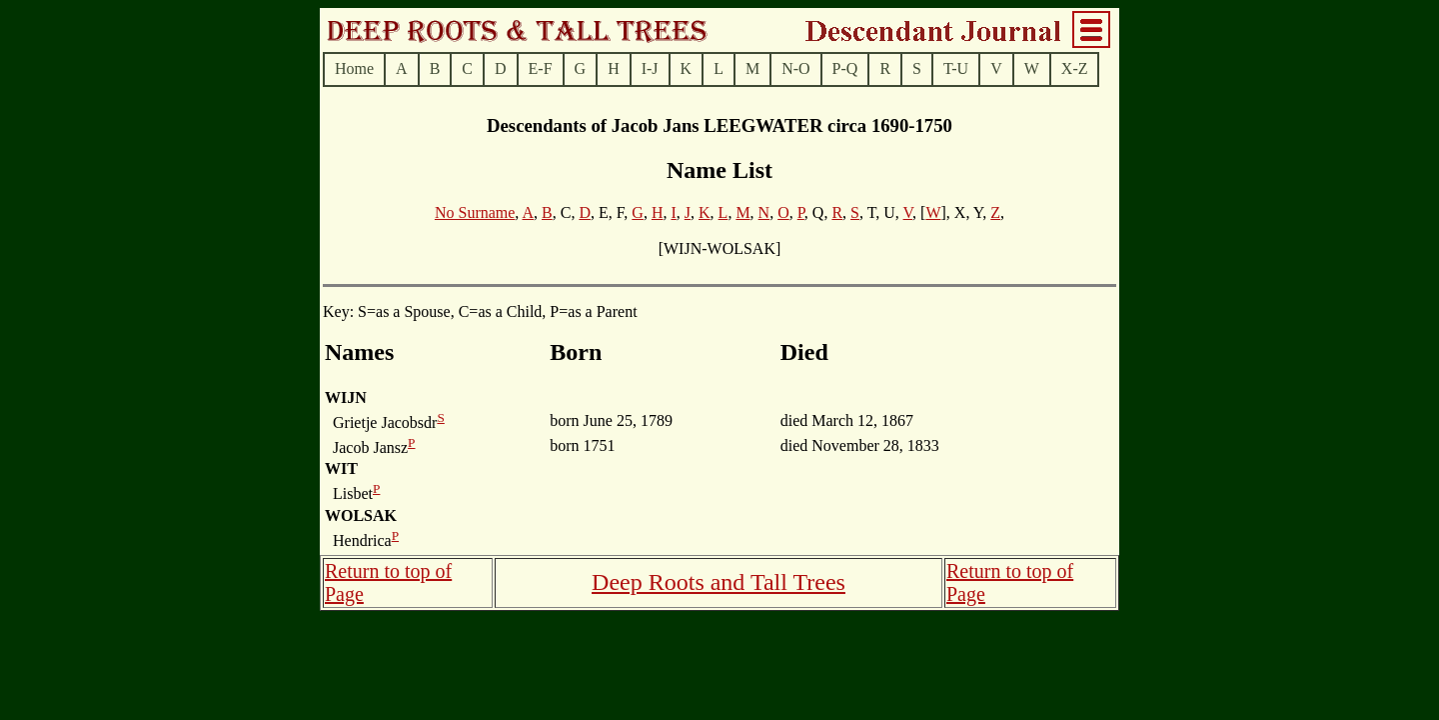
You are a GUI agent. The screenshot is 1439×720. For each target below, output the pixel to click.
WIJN (346, 397)
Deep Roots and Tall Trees (718, 582)
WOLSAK (361, 515)
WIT (341, 468)
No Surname (475, 212)
